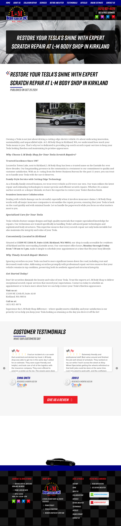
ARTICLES (83, 3)
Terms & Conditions (50, 509)
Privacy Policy (48, 505)
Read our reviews (96, 483)
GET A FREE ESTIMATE (105, 12)
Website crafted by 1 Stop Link (53, 513)
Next (117, 368)
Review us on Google (99, 494)
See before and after (97, 487)
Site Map (75, 483)
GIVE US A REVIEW (60, 399)
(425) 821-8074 (106, 8)
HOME (8, 3)
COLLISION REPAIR (30, 3)
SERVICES (43, 3)
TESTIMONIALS (72, 3)
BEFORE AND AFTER (57, 3)
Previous (4, 368)
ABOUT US (16, 3)
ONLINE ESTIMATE (96, 3)
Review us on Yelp (98, 502)
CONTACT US (110, 3)
